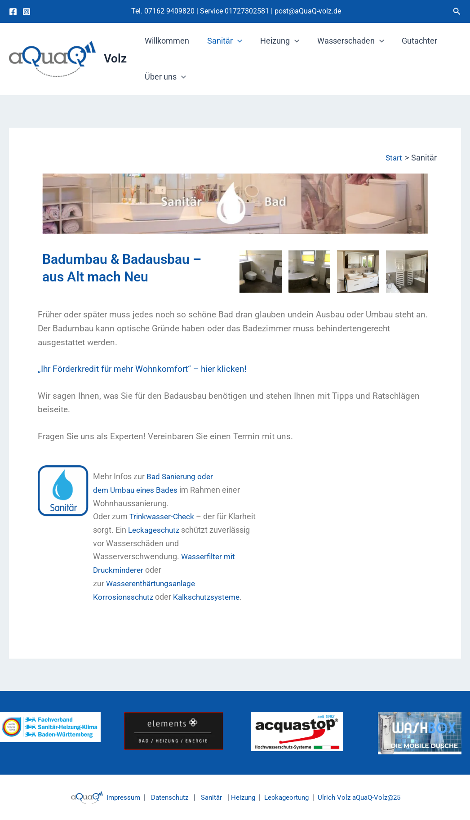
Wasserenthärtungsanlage (153, 583)
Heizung (275, 41)
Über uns (164, 77)
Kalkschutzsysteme (210, 596)
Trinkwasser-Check (163, 516)
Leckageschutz (185, 530)
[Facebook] (13, 12)
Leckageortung (288, 797)
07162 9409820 (169, 11)
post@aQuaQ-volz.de (308, 11)
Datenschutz (165, 797)
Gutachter (411, 40)
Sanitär (221, 41)
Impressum (115, 797)
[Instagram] (26, 12)
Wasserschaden (344, 41)
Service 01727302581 (235, 11)
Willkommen (166, 40)
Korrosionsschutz (124, 596)
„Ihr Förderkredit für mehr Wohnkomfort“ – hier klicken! (142, 369)
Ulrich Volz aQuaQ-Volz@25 (364, 797)
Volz (115, 58)
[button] (457, 11)
